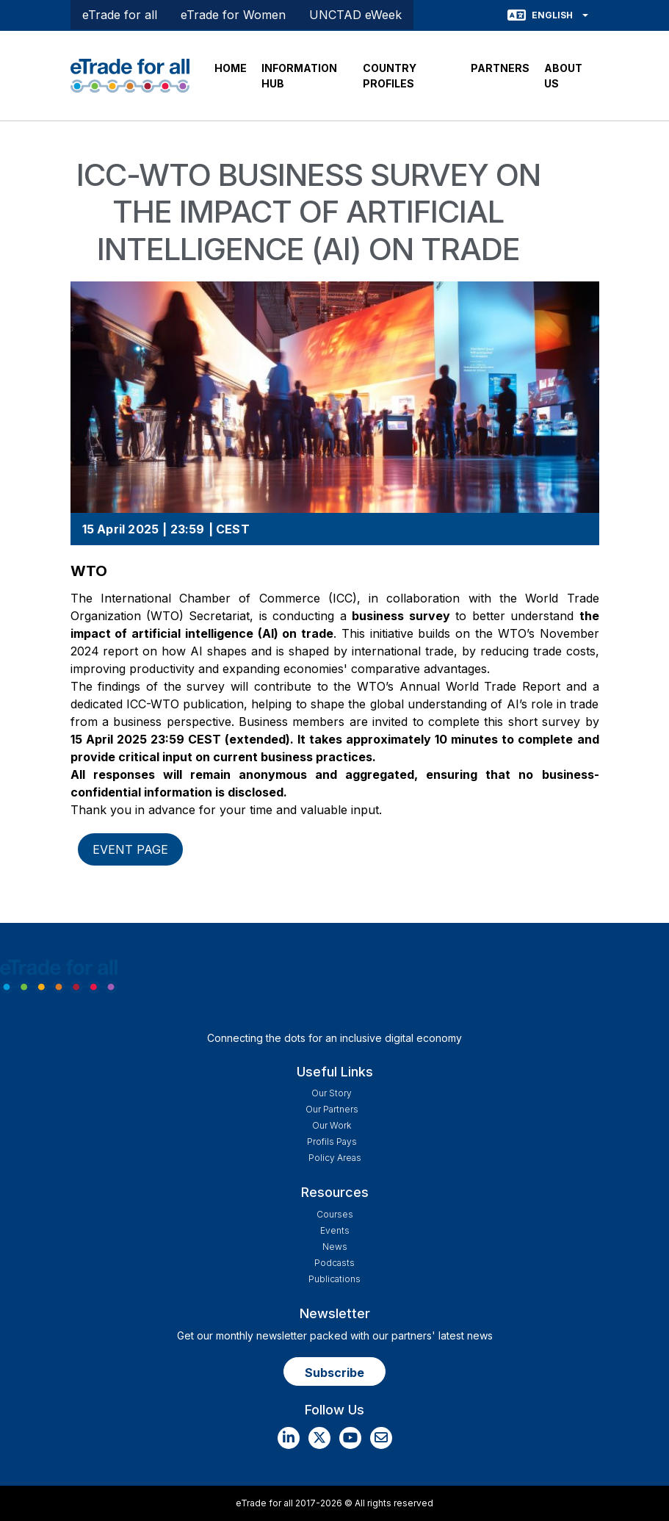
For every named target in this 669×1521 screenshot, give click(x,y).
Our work (331, 1125)
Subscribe (334, 1372)
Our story (331, 1092)
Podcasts (334, 1262)
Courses (335, 1214)
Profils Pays (332, 1141)
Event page (130, 849)
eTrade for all (119, 14)
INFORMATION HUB (299, 76)
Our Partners (331, 1109)
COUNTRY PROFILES (389, 76)
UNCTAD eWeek (355, 14)
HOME (230, 68)
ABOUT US (563, 76)
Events (335, 1230)
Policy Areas (334, 1157)
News (334, 1246)
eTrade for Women (233, 14)
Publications (334, 1278)
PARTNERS (500, 68)
